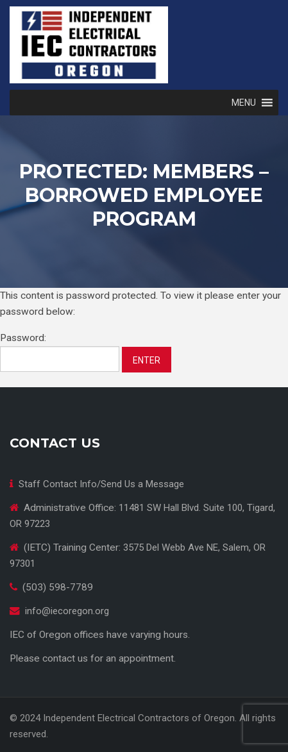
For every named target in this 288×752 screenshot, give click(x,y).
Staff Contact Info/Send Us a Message (101, 484)
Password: (59, 352)
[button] (244, 102)
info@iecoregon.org (67, 611)
